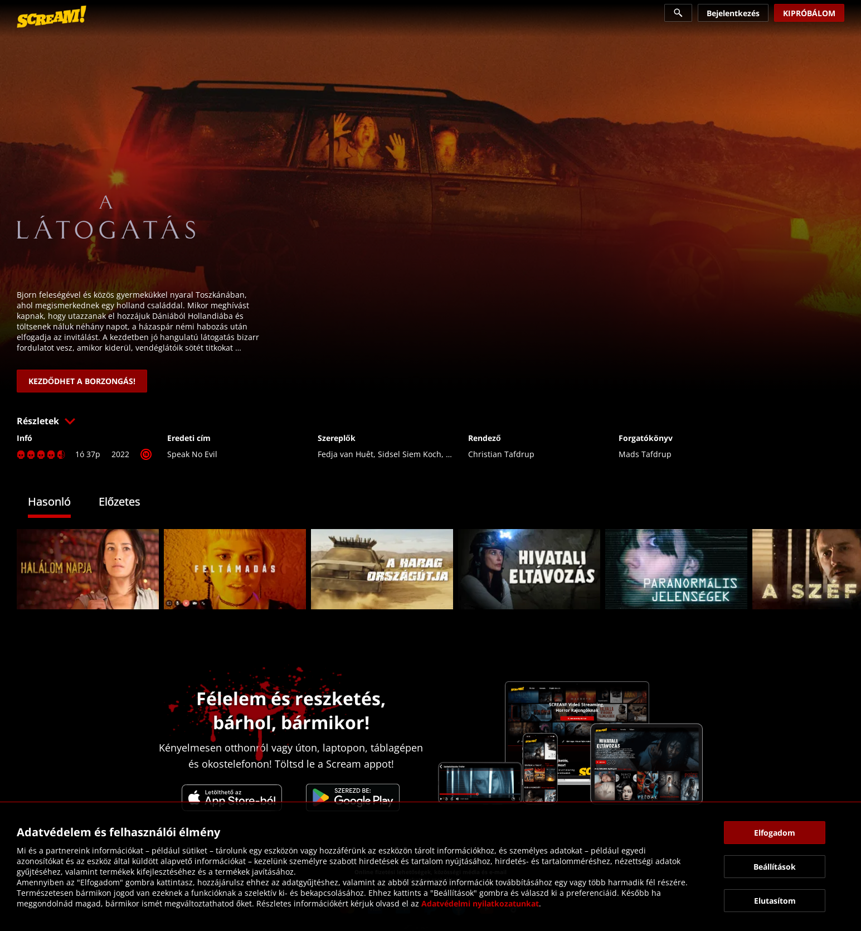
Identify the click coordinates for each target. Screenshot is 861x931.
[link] (51, 17)
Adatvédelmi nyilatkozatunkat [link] (480, 903)
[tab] (57, 503)
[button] (430, 421)
